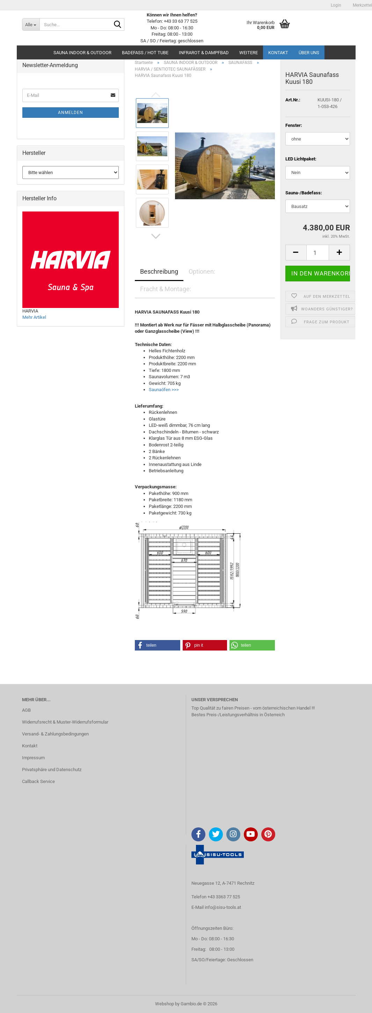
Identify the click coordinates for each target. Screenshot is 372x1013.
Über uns (309, 52)
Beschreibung (159, 271)
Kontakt (278, 52)
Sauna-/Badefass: (303, 192)
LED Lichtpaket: (300, 158)
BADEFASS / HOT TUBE (145, 52)
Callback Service (38, 781)
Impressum (33, 757)
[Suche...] (30, 24)
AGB (26, 710)
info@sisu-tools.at (223, 907)
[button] (155, 236)
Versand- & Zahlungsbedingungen (55, 734)
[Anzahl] (317, 252)
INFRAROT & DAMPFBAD (204, 52)
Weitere (248, 52)
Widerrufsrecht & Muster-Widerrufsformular (65, 722)
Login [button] (335, 5)
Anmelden (70, 112)
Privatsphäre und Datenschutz (51, 769)
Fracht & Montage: (165, 289)
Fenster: (293, 125)
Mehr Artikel (34, 317)
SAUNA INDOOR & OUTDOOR (82, 52)
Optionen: (202, 271)
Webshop (164, 1003)
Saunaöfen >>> (164, 389)
